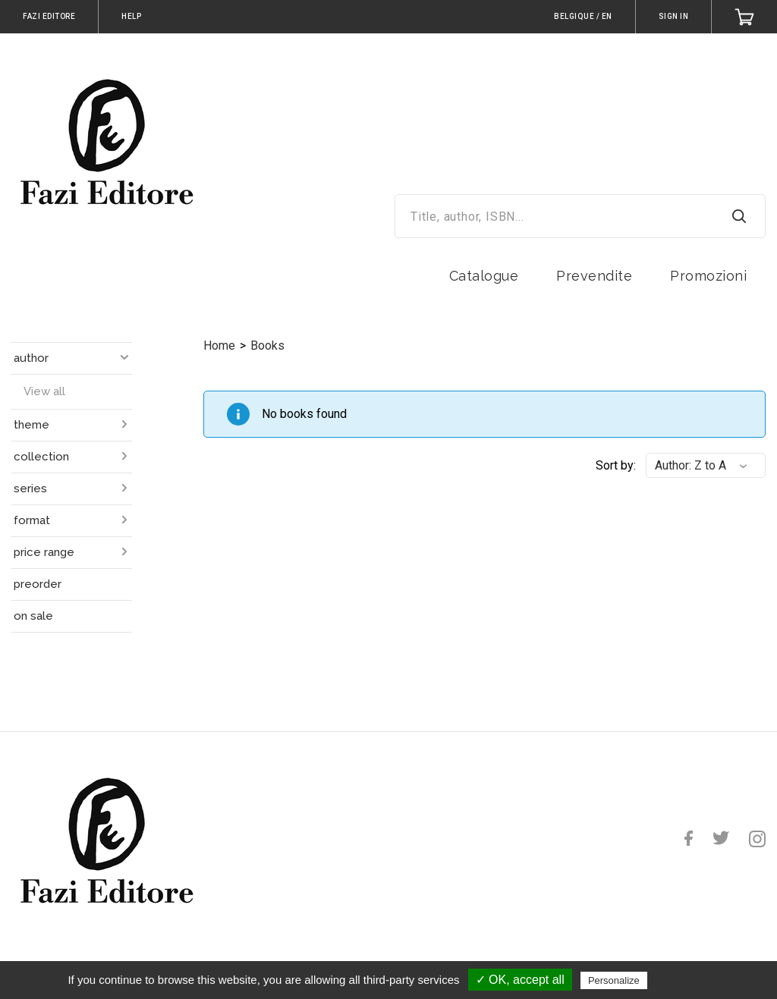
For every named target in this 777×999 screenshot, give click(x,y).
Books (267, 345)
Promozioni (708, 276)
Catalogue (484, 276)
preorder (37, 584)
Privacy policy (687, 980)
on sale (33, 616)
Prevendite (594, 276)
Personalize (614, 980)
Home (219, 345)
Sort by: (616, 465)
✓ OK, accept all (520, 979)
